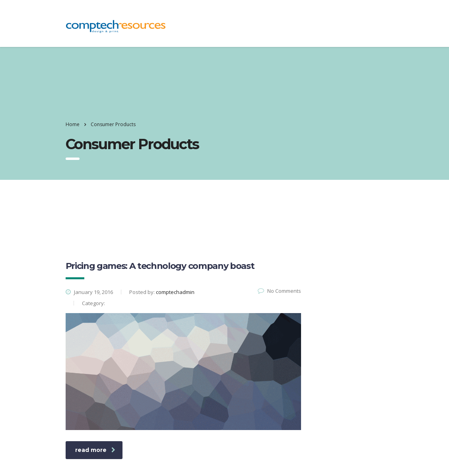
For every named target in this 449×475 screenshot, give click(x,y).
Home (73, 124)
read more (95, 450)
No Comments (279, 290)
